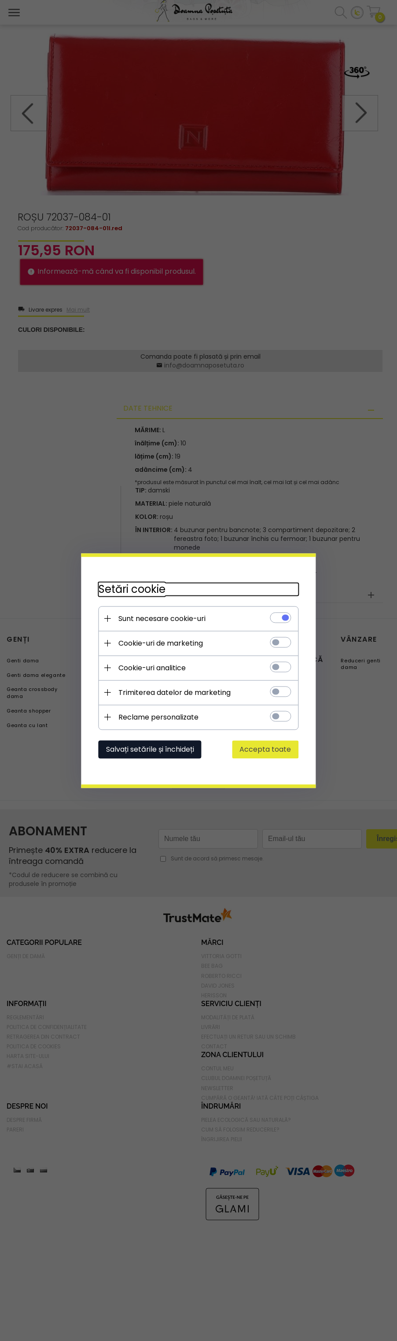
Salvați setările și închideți (149, 749)
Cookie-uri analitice (150, 668)
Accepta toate (266, 749)
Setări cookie (130, 589)
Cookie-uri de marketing (159, 643)
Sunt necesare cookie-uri (160, 619)
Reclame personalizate (157, 717)
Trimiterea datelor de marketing (173, 692)
